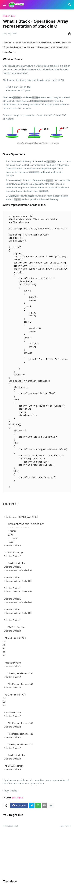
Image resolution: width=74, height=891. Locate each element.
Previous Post (11, 826)
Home (6, 16)
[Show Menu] (4, 4)
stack (20, 797)
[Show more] (51, 805)
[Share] (68, 33)
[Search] (70, 4)
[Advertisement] (38, 853)
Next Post (64, 826)
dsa (13, 16)
